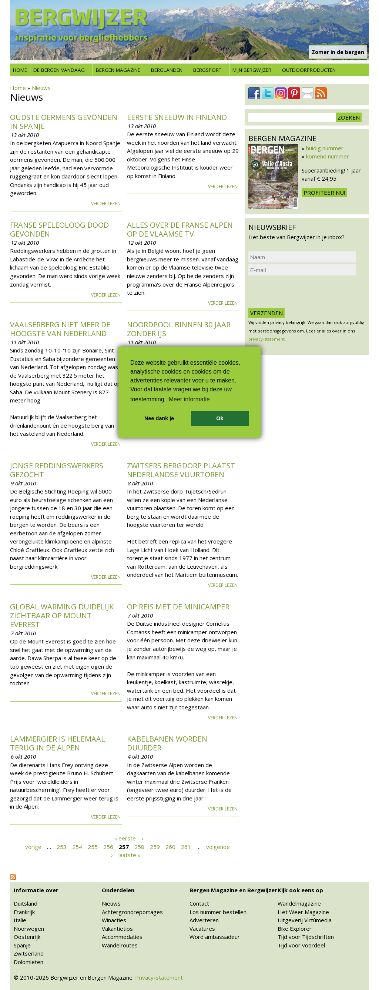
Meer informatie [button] (189, 399)
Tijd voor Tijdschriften (306, 936)
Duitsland (25, 903)
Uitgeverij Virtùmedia (305, 920)
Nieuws (41, 87)
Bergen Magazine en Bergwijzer (233, 890)
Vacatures (202, 928)
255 (93, 846)
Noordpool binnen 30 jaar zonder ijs (179, 329)
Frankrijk (24, 912)
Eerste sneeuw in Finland (177, 117)
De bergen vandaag (59, 70)
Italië (20, 920)
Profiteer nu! (324, 192)
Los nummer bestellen (218, 912)
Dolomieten (28, 962)
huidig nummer (324, 148)
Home (20, 70)
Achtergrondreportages (132, 912)
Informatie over (36, 890)
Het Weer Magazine (303, 912)
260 (170, 846)
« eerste (125, 838)
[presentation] (304, 291)
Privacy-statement (159, 977)
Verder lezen (106, 203)
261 (186, 846)
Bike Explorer (295, 928)
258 (139, 846)
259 (155, 846)
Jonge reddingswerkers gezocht (56, 470)
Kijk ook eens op (300, 890)
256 (108, 846)
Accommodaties (122, 936)
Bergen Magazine (118, 70)
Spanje (22, 945)
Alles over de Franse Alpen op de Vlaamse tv (180, 229)
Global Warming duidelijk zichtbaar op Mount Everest (62, 615)
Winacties (114, 920)
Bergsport (207, 70)
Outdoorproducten (309, 70)
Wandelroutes (120, 945)
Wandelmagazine (299, 903)
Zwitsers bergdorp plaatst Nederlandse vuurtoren (181, 470)
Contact (199, 903)
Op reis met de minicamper (178, 607)
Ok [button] (219, 418)
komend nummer (327, 156)
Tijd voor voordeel (301, 945)
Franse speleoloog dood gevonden (59, 229)
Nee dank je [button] (159, 418)
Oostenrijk (27, 936)
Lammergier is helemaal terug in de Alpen (57, 743)
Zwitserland (29, 953)
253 (62, 846)
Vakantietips (117, 928)
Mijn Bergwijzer (251, 70)
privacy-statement (266, 339)
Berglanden (166, 70)
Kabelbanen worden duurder (167, 743)
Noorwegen (29, 928)
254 (77, 846)
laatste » (129, 855)
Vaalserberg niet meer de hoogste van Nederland (60, 329)
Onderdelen (118, 890)
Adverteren (204, 920)
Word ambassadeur (215, 936)
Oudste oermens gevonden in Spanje (63, 121)
